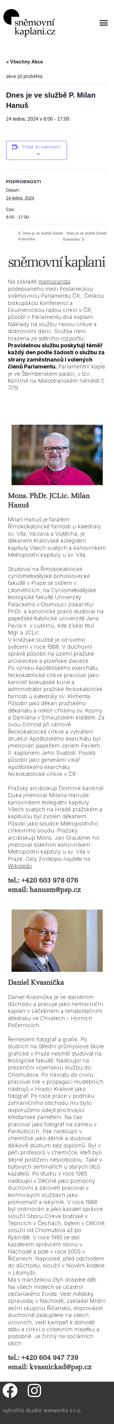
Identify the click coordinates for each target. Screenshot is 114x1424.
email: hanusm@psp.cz (44, 889)
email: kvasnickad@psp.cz (49, 1367)
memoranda (54, 281)
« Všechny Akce (24, 61)
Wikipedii (20, 866)
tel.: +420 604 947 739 (43, 1357)
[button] (104, 23)
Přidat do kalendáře (41, 146)
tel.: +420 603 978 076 (43, 880)
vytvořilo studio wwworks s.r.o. (42, 1410)
